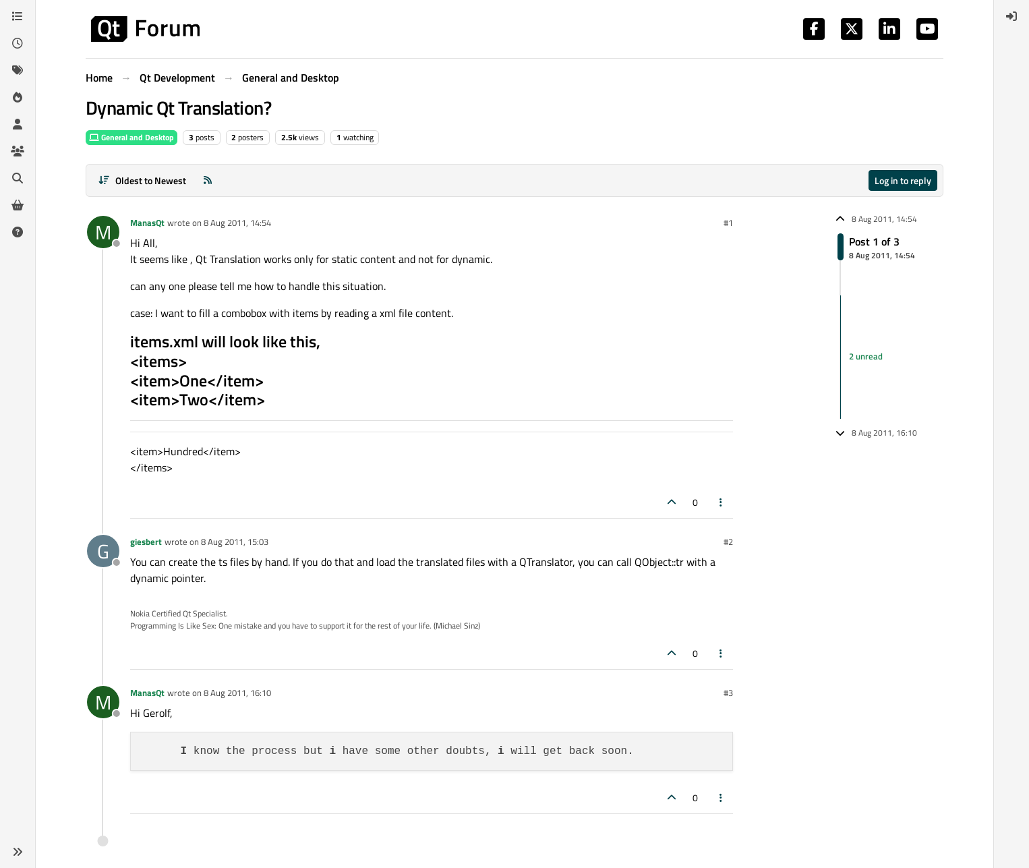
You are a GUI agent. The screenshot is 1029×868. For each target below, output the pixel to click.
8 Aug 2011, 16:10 (237, 692)
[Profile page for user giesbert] (103, 551)
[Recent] (17, 43)
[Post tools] (721, 502)
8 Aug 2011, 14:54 (237, 222)
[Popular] (17, 97)
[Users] (17, 124)
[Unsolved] (17, 232)
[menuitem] (1011, 16)
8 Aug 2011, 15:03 (234, 541)
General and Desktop (131, 137)
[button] (17, 852)
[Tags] (17, 70)
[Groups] (17, 151)
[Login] (1011, 16)
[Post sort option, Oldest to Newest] (142, 180)
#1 (728, 222)
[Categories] (17, 16)
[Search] (17, 178)
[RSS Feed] (208, 180)
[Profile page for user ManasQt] (103, 232)
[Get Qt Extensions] (17, 205)
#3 (728, 692)
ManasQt (147, 222)
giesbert (146, 541)
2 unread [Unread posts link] (866, 357)
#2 (728, 541)
